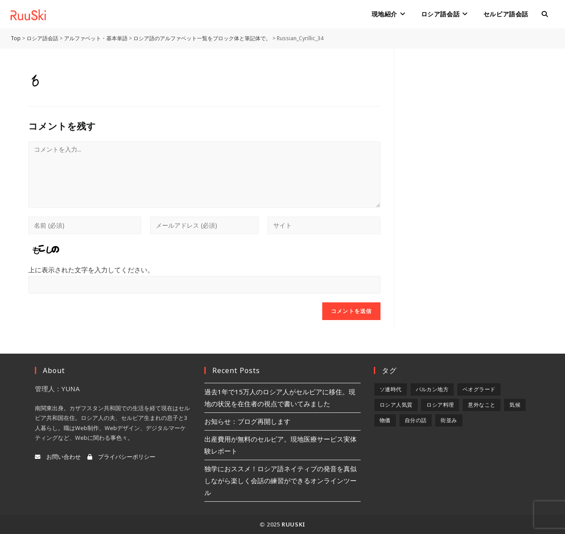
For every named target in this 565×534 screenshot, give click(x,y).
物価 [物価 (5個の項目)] (385, 420)
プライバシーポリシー (121, 457)
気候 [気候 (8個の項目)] (514, 404)
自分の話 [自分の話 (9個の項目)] (416, 420)
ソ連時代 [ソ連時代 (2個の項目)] (391, 389)
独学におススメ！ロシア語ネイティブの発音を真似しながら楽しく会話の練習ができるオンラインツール (280, 480)
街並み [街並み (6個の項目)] (449, 420)
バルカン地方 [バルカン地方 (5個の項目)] (432, 389)
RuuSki (293, 524)
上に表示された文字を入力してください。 (91, 269)
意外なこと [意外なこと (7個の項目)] (481, 404)
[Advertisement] (472, 181)
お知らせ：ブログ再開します (247, 421)
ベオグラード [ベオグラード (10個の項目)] (479, 389)
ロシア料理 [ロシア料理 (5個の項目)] (440, 404)
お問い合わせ (58, 457)
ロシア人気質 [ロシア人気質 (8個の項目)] (396, 404)
